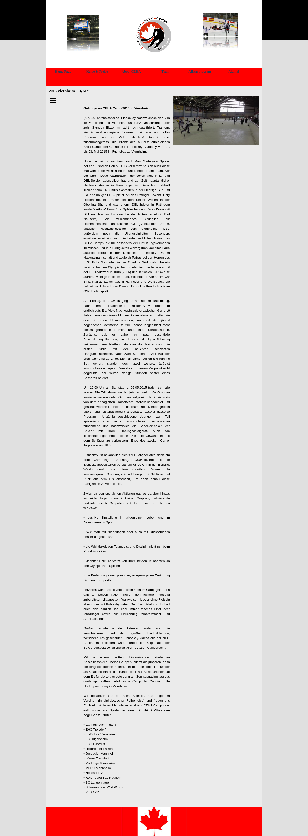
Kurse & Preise (97, 71)
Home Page (63, 71)
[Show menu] (53, 100)
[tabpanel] (153, 34)
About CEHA (131, 71)
